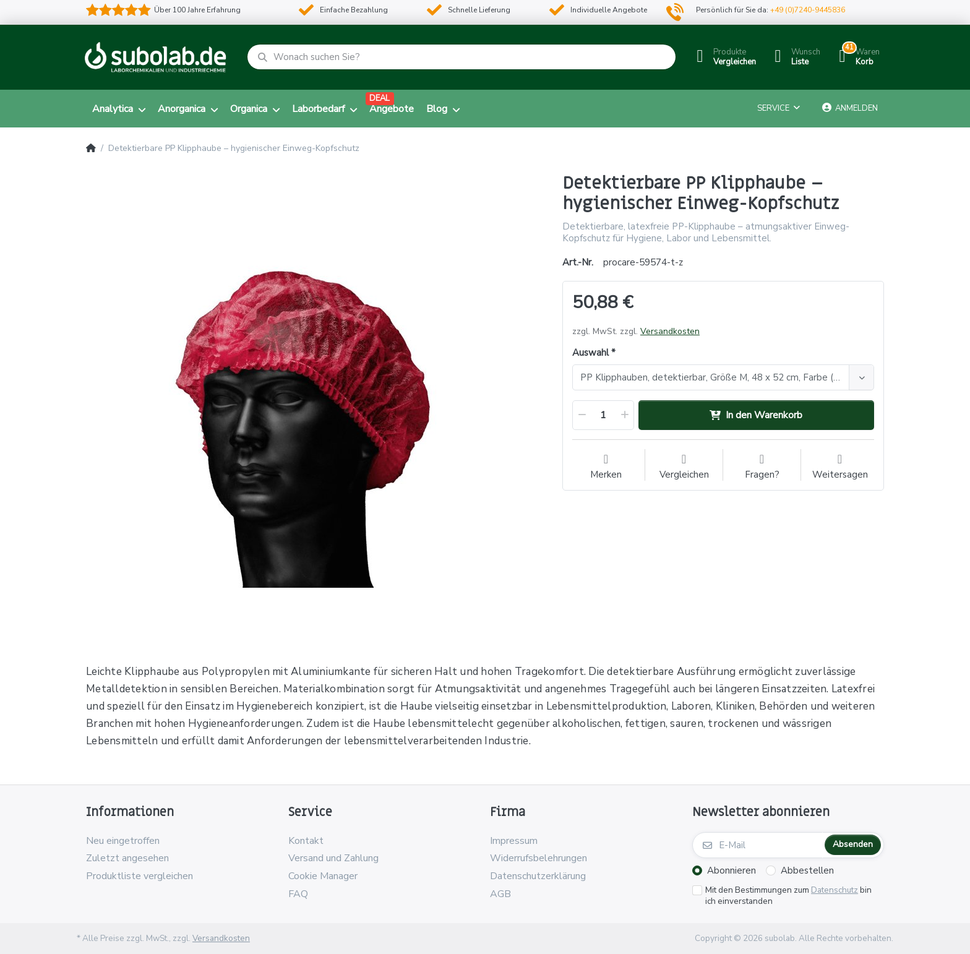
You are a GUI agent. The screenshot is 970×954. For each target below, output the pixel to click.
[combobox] (723, 377)
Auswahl (590, 353)
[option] (315, 402)
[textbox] (712, 377)
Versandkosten (670, 331)
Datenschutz (834, 890)
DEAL (379, 98)
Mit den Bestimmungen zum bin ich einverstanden (788, 896)
